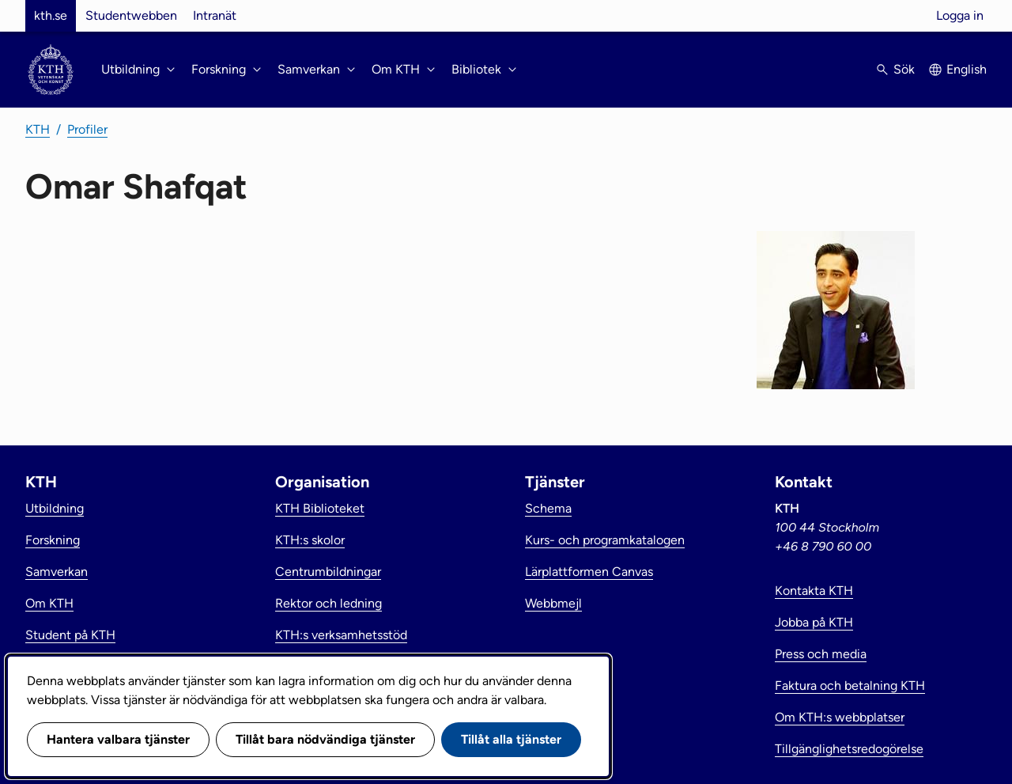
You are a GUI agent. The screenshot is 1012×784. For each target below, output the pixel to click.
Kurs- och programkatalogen (605, 539)
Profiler (87, 129)
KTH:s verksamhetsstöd (341, 634)
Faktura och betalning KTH (850, 685)
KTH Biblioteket (319, 508)
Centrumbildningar (328, 571)
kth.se (50, 15)
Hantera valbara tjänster (118, 739)
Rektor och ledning (328, 603)
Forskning (52, 539)
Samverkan (56, 571)
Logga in (960, 15)
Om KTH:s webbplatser (839, 717)
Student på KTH (70, 634)
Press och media (821, 653)
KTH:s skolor (310, 539)
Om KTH (49, 603)
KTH (37, 129)
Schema (548, 508)
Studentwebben (131, 15)
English (966, 69)
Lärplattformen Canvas (589, 571)
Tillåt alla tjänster (511, 739)
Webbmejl (553, 603)
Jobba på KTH (814, 622)
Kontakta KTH (814, 590)
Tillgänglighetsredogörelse (849, 748)
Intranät (214, 15)
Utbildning (54, 508)
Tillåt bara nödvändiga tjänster (325, 739)
